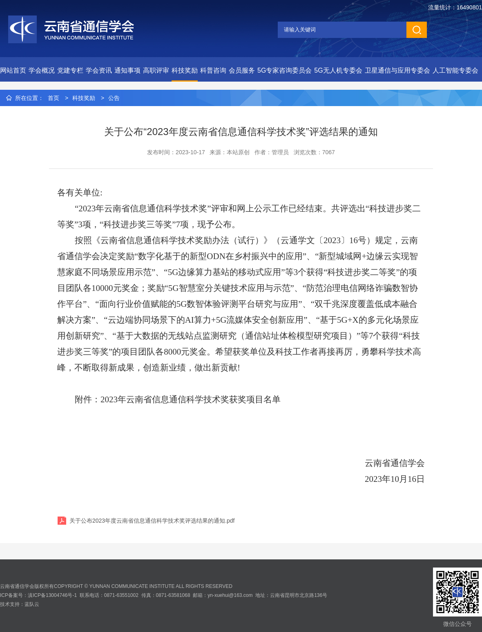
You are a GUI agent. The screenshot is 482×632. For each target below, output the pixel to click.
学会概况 (42, 70)
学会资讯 (99, 70)
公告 (114, 98)
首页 (53, 98)
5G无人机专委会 (338, 70)
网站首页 (13, 70)
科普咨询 (213, 70)
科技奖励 (185, 70)
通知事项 (127, 70)
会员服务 (242, 70)
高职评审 (156, 70)
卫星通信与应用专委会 (397, 70)
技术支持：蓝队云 (19, 604)
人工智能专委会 (455, 70)
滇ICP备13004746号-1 (52, 595)
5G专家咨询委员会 (284, 70)
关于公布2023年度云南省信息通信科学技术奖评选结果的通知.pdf (152, 520)
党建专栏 (70, 70)
